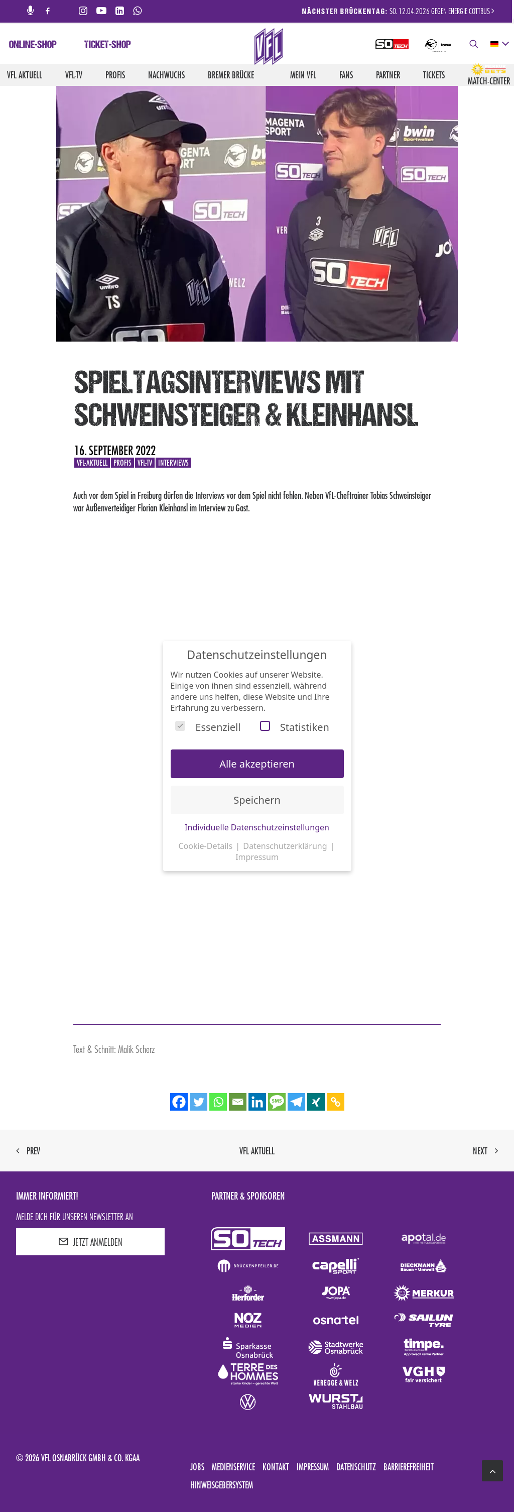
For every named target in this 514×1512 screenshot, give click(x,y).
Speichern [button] (257, 800)
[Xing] (316, 1102)
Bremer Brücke (231, 74)
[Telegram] (296, 1102)
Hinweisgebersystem (221, 1484)
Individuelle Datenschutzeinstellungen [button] (257, 827)
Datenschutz (356, 1466)
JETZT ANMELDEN (90, 1241)
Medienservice (233, 1466)
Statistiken (294, 727)
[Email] (237, 1102)
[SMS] (277, 1102)
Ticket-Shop (107, 45)
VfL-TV (73, 74)
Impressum (313, 1466)
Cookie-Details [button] (206, 845)
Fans (346, 74)
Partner (388, 74)
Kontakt (276, 1466)
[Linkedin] (257, 1102)
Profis (115, 74)
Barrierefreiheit (408, 1466)
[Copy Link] (335, 1102)
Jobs (197, 1466)
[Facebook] (179, 1102)
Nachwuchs (166, 74)
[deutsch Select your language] (499, 44)
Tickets (434, 74)
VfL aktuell (24, 74)
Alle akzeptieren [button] (257, 764)
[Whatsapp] (218, 1102)
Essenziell (207, 727)
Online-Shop (33, 45)
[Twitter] (198, 1102)
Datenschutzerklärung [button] (286, 845)
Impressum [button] (257, 856)
